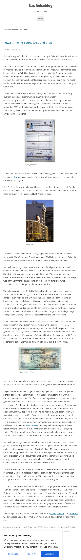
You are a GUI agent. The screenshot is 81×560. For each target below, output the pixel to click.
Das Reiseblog (40, 5)
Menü (40, 19)
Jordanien (73, 513)
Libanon (60, 513)
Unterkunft (58, 527)
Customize (13, 554)
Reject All (31, 554)
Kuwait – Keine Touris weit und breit (27, 43)
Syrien (53, 513)
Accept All (49, 554)
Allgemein (48, 527)
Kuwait (17, 177)
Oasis (66, 530)
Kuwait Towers (31, 425)
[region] (31, 545)
